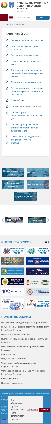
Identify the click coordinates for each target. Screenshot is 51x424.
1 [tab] (46, 242)
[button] (11, 17)
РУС (18, 12)
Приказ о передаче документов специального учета (26, 138)
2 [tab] (48, 242)
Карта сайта (7, 407)
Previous (3, 220)
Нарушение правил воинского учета (26, 63)
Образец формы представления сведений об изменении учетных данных (27, 73)
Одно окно (32, 173)
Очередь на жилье (35, 185)
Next (47, 220)
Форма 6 (15, 143)
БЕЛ (26, 12)
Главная (8, 24)
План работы (17, 100)
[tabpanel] (25, 279)
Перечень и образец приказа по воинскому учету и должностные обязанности (27, 91)
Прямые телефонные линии (13, 172)
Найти (42, 18)
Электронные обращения (13, 184)
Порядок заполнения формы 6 (26, 106)
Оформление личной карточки (26, 82)
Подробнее (32, 410)
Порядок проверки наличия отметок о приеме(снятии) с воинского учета (24, 128)
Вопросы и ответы (23, 196)
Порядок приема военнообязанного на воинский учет (26, 116)
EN (22, 12)
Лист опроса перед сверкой (25, 55)
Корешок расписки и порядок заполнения (25, 48)
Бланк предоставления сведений (27, 40)
